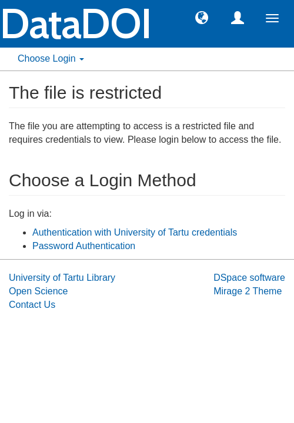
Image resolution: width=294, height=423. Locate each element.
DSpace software (249, 278)
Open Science (38, 291)
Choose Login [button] (51, 58)
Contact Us (32, 305)
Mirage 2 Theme (247, 291)
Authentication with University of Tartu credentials (134, 232)
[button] (202, 17)
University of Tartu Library (62, 278)
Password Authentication (83, 246)
